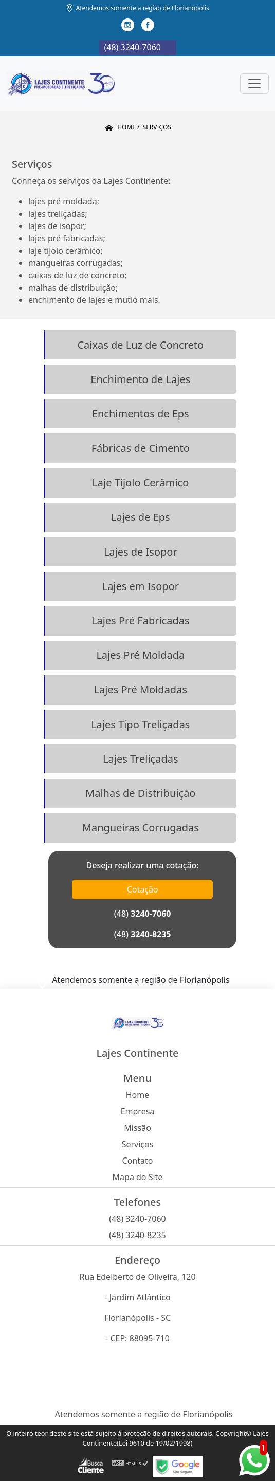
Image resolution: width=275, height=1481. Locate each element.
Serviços (138, 1144)
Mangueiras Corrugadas (140, 827)
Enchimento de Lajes (140, 379)
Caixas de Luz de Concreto (140, 345)
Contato (137, 1160)
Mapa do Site (138, 1177)
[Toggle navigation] (254, 83)
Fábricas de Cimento (140, 448)
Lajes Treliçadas (140, 759)
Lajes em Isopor (140, 586)
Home (138, 1094)
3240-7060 (151, 913)
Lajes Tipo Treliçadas (140, 724)
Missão (137, 1127)
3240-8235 (151, 934)
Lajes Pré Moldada (140, 655)
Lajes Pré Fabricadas (140, 621)
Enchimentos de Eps (140, 414)
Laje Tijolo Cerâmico (140, 482)
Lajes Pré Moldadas (140, 689)
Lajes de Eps (140, 517)
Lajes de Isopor (140, 552)
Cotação (142, 889)
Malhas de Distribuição (140, 793)
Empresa (138, 1111)
